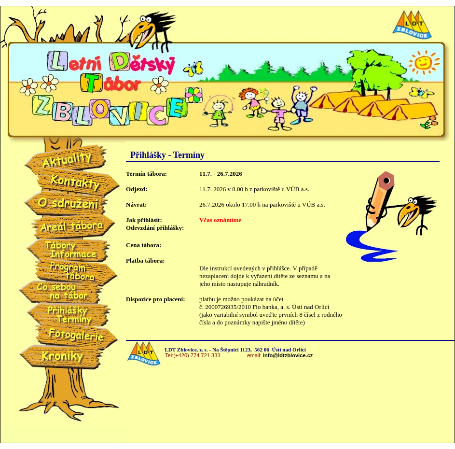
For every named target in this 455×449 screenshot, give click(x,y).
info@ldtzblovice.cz (288, 355)
